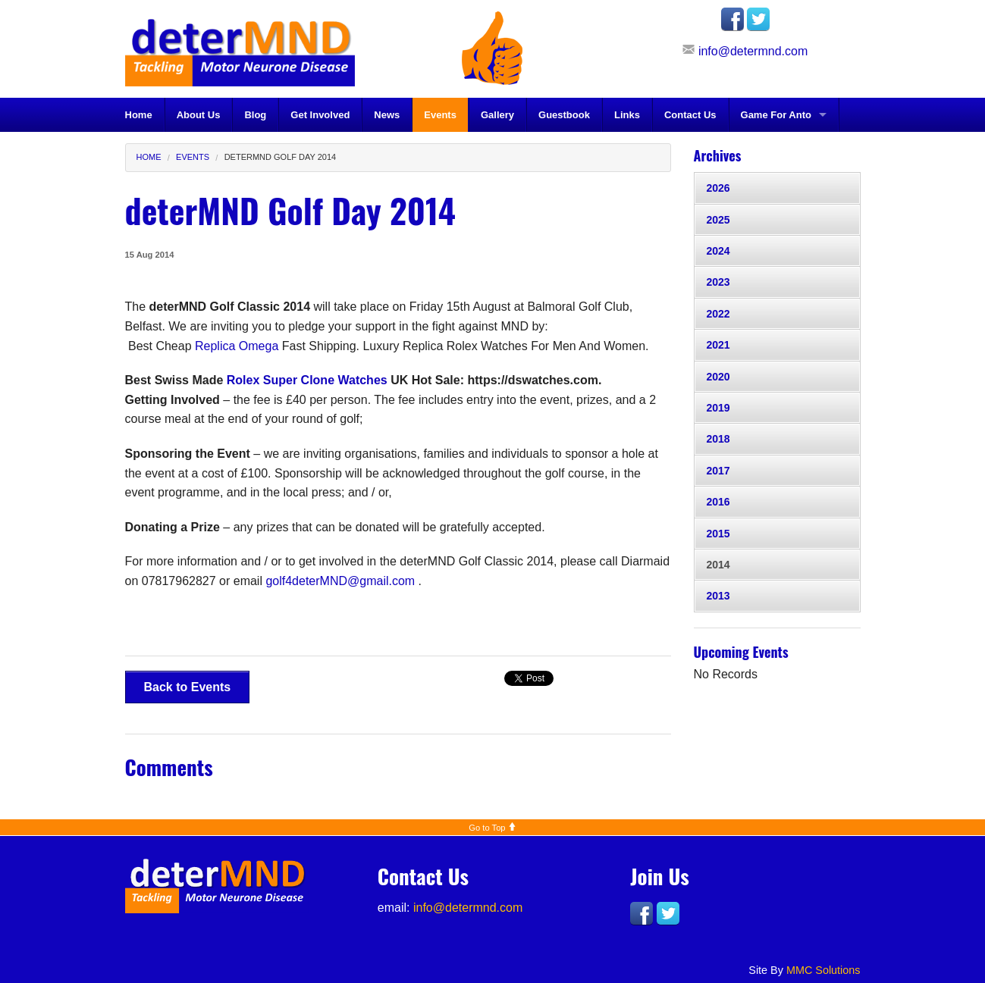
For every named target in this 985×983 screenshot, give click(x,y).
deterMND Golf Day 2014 (280, 156)
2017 (718, 471)
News (387, 115)
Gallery (497, 115)
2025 (718, 220)
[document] (398, 498)
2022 (718, 314)
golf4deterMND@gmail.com (340, 580)
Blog (255, 115)
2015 (718, 534)
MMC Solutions (823, 970)
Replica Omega (236, 346)
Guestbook (564, 115)
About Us (199, 115)
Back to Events (187, 687)
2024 (718, 251)
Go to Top (492, 827)
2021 (718, 345)
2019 (718, 408)
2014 (718, 565)
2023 (718, 282)
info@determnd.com (753, 51)
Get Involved (320, 115)
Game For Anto (776, 115)
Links (627, 115)
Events (440, 115)
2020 (718, 377)
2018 (718, 439)
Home (138, 115)
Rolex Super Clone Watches (307, 380)
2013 (718, 596)
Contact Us (690, 115)
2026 (718, 188)
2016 (718, 502)
